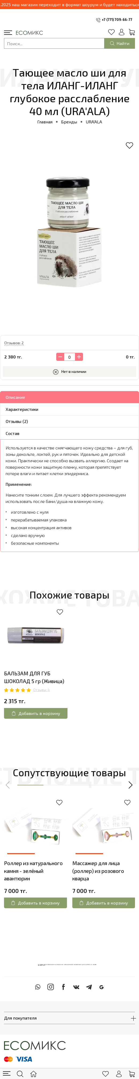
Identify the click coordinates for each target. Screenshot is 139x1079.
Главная (44, 121)
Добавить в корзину (36, 713)
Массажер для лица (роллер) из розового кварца (98, 871)
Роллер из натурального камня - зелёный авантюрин (33, 871)
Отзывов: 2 (14, 342)
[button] (8, 785)
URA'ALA (94, 121)
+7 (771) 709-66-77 (117, 19)
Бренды (69, 121)
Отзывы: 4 (41, 690)
